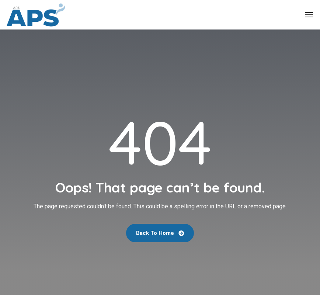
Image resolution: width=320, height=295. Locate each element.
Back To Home (160, 233)
